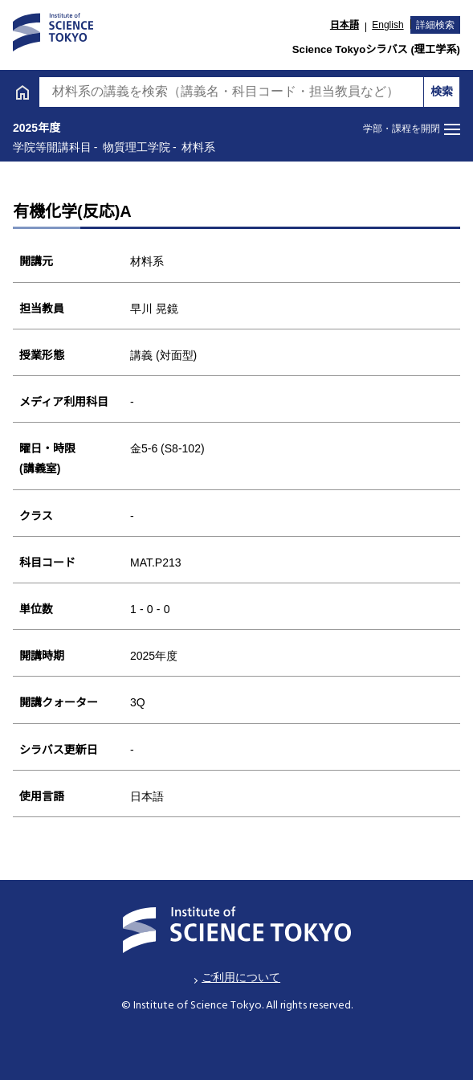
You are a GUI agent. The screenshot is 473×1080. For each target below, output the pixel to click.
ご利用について (241, 977)
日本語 (344, 25)
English (387, 25)
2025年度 (36, 127)
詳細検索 (435, 25)
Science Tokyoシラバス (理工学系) (376, 49)
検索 (441, 91)
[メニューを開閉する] (411, 129)
